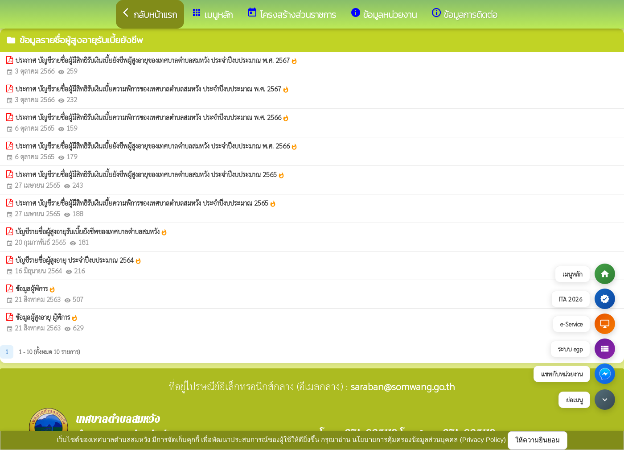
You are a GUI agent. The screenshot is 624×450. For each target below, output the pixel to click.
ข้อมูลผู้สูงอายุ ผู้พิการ (47, 317)
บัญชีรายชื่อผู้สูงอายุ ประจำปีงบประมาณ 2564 (79, 260)
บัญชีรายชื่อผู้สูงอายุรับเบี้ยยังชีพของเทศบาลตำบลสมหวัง (92, 231)
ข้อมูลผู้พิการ (36, 288)
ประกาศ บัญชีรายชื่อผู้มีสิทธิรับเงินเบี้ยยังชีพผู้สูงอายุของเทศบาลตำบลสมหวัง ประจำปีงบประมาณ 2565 (150, 174)
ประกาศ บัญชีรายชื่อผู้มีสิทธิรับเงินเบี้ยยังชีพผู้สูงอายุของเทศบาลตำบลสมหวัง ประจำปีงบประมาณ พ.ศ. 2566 (157, 145)
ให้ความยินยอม (537, 440)
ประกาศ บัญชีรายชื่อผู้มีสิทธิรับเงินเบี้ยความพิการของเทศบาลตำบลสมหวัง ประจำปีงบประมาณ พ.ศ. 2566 (152, 117)
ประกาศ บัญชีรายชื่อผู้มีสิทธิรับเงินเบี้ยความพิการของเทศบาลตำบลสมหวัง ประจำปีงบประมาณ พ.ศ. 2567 (152, 88)
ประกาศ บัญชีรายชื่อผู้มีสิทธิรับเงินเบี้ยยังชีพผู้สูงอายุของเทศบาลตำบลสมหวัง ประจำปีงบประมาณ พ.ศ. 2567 (157, 60)
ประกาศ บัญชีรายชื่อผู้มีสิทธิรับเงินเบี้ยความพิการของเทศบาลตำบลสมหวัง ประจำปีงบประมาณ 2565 (146, 202)
